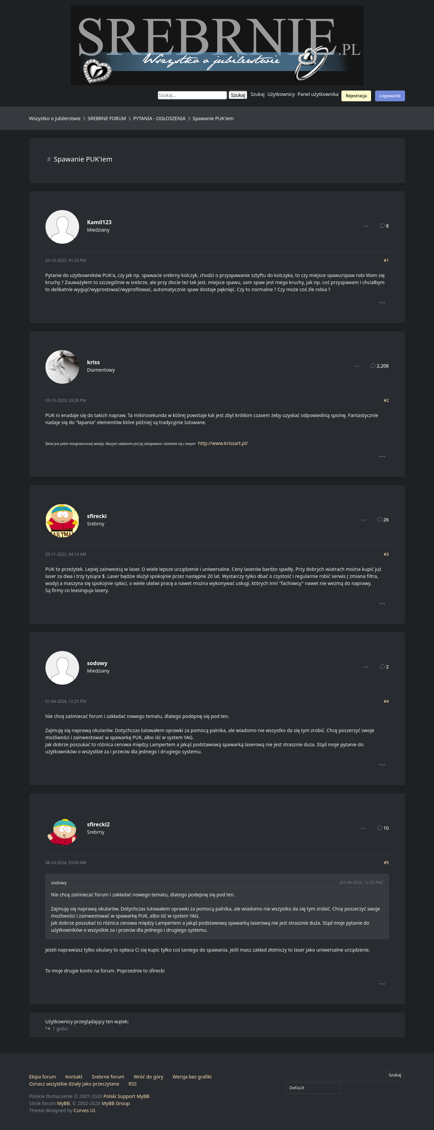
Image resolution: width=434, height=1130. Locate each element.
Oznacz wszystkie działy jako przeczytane (74, 1084)
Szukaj (258, 94)
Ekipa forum (42, 1076)
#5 (386, 862)
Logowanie (389, 96)
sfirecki (97, 516)
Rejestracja (356, 96)
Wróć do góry (148, 1076)
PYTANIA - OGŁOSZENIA (159, 118)
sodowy (97, 663)
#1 (386, 260)
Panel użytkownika (318, 94)
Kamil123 (99, 222)
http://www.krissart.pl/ (223, 443)
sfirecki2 (98, 824)
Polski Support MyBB (126, 1096)
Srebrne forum (108, 1076)
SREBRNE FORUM (107, 118)
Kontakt (73, 1076)
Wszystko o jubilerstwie (55, 118)
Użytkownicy (281, 94)
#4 (386, 701)
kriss (93, 362)
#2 (386, 400)
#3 (386, 554)
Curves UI (84, 1110)
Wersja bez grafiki (192, 1076)
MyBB (63, 1103)
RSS (133, 1084)
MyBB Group (116, 1103)
